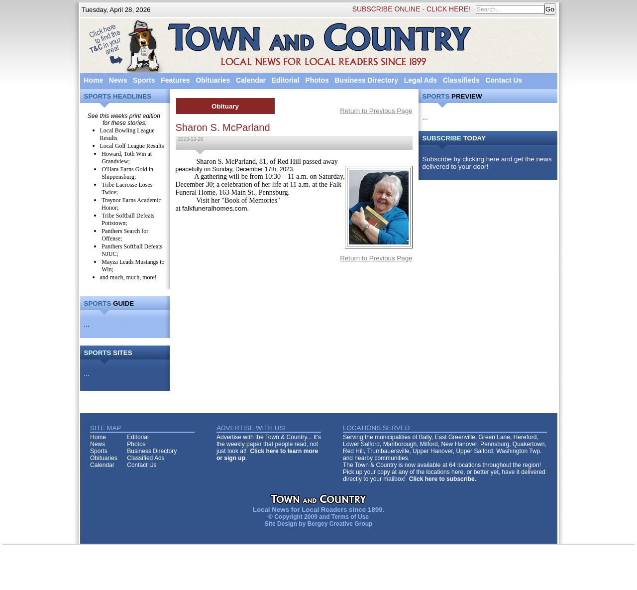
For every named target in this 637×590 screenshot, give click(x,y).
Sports (144, 80)
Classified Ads (145, 458)
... (87, 324)
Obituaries (213, 80)
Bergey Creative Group (340, 523)
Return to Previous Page (376, 111)
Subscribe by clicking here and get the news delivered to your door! (487, 162)
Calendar (251, 80)
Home (93, 80)
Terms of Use (350, 516)
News (118, 80)
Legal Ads (420, 80)
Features (175, 80)
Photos (316, 80)
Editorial (286, 80)
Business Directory (366, 80)
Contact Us (503, 80)
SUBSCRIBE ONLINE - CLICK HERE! (411, 9)
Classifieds (461, 80)
